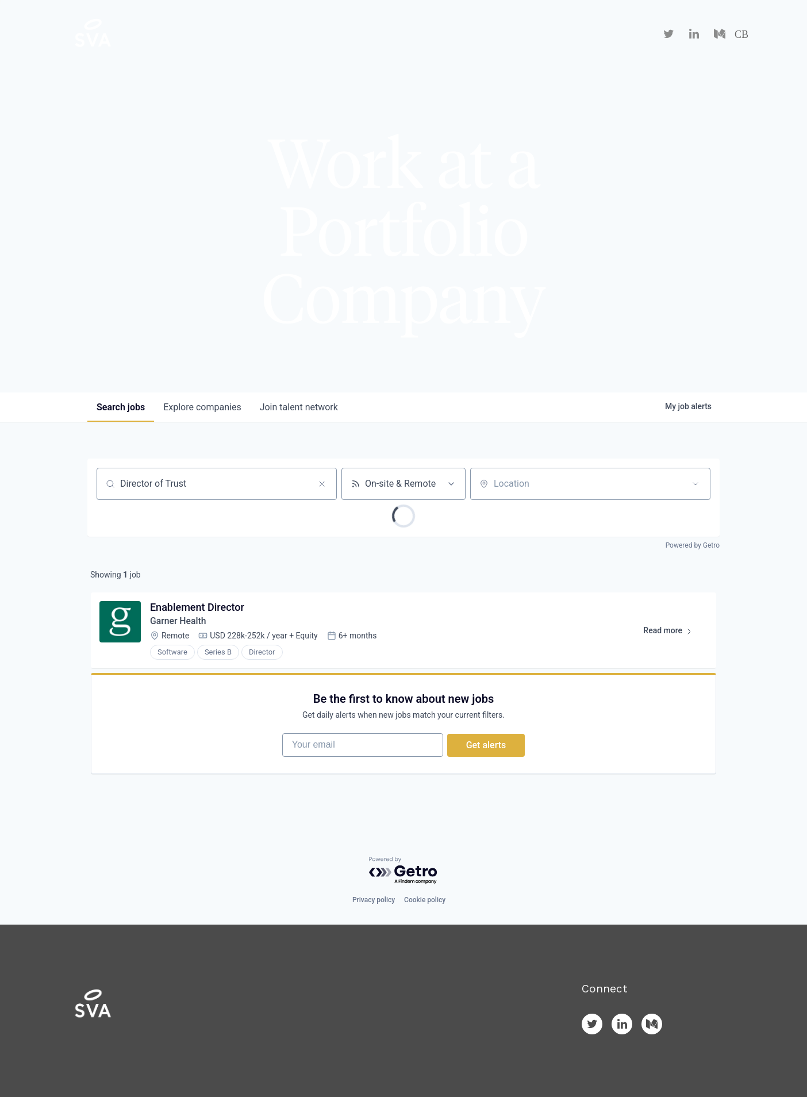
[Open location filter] (695, 483)
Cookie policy (424, 900)
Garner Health (179, 622)
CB (741, 34)
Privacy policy (373, 900)
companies (202, 407)
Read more (672, 634)
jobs (121, 407)
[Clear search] (322, 483)
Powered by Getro (693, 545)
